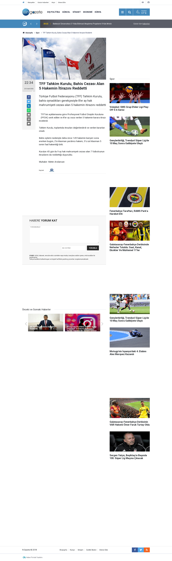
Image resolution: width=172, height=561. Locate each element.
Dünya (98, 12)
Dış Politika (53, 12)
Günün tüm (141, 24)
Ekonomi (87, 12)
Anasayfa (63, 550)
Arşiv (53, 2)
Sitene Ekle (62, 2)
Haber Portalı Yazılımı (34, 557)
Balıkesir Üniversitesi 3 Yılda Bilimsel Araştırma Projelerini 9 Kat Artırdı (82, 24)
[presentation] (31, 23)
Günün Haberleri (43, 2)
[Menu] (122, 12)
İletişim (80, 550)
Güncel (66, 12)
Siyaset (77, 12)
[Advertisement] (10, 70)
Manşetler (31, 2)
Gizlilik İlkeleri (91, 550)
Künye (72, 550)
